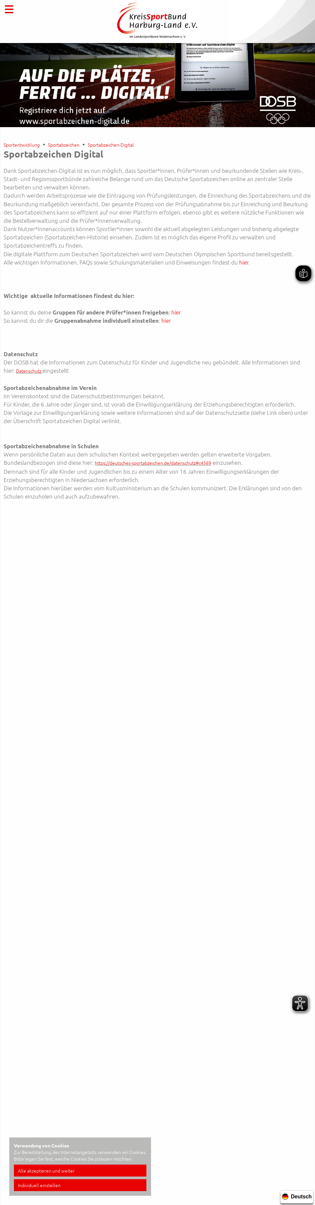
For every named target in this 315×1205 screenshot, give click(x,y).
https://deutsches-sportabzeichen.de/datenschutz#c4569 (153, 462)
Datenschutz (28, 370)
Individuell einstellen (39, 1185)
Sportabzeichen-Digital (111, 144)
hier (243, 262)
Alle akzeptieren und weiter (46, 1170)
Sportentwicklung (22, 144)
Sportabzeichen (63, 144)
